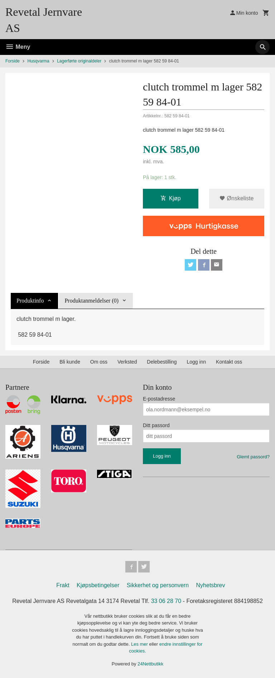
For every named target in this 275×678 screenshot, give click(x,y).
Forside (12, 61)
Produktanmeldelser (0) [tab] (91, 301)
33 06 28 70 (166, 601)
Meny (17, 47)
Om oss (98, 362)
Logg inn (196, 362)
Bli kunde (69, 362)
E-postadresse (159, 399)
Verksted (127, 362)
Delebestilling (162, 362)
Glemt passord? (253, 456)
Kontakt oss (229, 362)
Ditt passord (156, 425)
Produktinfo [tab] (30, 301)
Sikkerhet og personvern (158, 585)
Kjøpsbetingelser (98, 585)
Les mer (140, 644)
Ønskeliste (236, 198)
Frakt (62, 585)
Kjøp (170, 198)
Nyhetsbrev (210, 585)
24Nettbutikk (150, 664)
